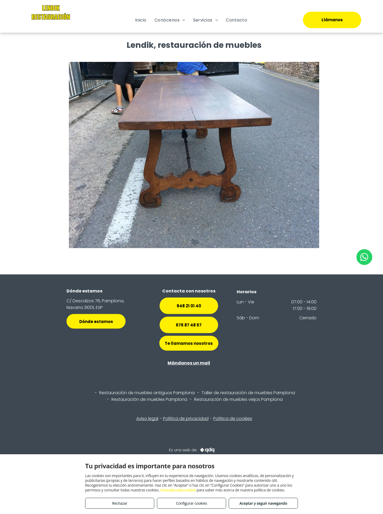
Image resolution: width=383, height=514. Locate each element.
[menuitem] (141, 20)
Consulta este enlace (178, 489)
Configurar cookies (191, 503)
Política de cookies (232, 418)
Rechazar (119, 503)
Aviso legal (147, 418)
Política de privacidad (186, 418)
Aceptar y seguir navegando (263, 503)
